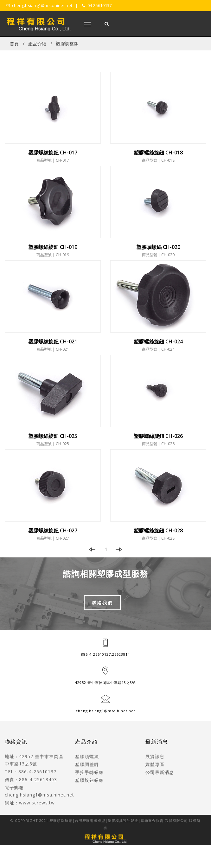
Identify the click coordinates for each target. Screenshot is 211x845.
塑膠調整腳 (67, 44)
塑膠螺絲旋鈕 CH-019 (52, 247)
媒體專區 (154, 764)
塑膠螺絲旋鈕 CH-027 (52, 530)
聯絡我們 (102, 603)
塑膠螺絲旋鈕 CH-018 (158, 152)
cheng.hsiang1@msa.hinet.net (105, 710)
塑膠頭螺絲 (87, 756)
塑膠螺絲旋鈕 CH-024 (158, 341)
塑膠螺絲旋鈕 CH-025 (52, 436)
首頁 (14, 44)
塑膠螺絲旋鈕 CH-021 (52, 341)
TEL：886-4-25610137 (30, 772)
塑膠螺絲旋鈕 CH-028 (158, 530)
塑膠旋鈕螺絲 (89, 780)
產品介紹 (37, 44)
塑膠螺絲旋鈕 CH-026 (158, 436)
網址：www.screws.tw (30, 803)
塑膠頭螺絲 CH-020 (158, 247)
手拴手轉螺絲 (89, 772)
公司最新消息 (159, 772)
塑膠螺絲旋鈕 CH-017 (52, 152)
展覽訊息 (154, 756)
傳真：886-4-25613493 (31, 780)
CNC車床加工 (89, 788)
